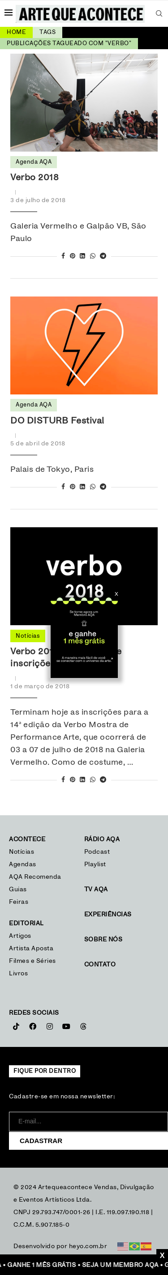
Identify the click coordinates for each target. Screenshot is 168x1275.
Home (16, 32)
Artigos (20, 936)
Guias (18, 889)
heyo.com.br (88, 1246)
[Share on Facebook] (63, 256)
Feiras (18, 902)
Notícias (22, 852)
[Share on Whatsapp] (93, 256)
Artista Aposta (31, 948)
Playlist (95, 864)
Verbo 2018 (34, 177)
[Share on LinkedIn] (83, 256)
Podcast (97, 852)
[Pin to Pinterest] (73, 256)
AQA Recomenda (35, 877)
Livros (18, 973)
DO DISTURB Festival (57, 420)
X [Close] (116, 594)
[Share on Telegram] (103, 256)
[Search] (159, 13)
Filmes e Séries (32, 961)
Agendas (22, 864)
